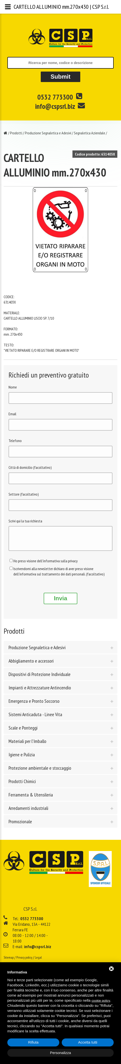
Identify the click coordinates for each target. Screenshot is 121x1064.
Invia (60, 602)
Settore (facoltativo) (24, 494)
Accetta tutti (87, 1042)
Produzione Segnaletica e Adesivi (48, 132)
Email (12, 413)
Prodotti (16, 132)
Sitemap (9, 961)
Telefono (15, 440)
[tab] (60, 651)
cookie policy (100, 1000)
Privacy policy (24, 961)
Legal (38, 961)
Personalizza (60, 1053)
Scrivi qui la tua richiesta (25, 520)
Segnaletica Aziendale (89, 132)
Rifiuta (33, 1042)
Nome (13, 387)
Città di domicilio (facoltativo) (30, 467)
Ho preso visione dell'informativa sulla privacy (45, 564)
